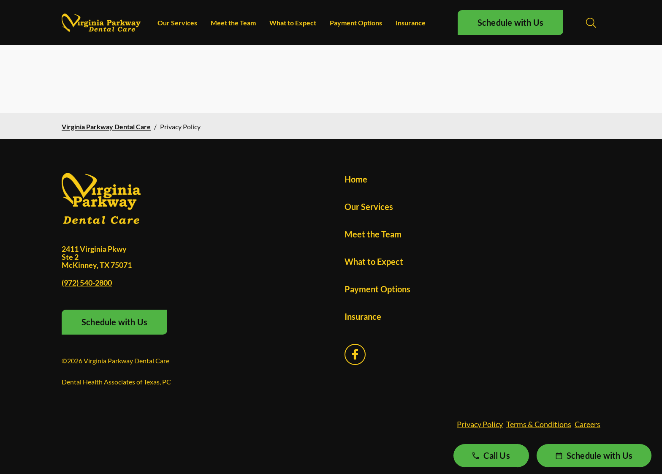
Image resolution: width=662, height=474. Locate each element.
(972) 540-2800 (87, 282)
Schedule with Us (510, 22)
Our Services (177, 23)
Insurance (411, 23)
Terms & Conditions (538, 424)
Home (356, 179)
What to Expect (292, 23)
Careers (587, 424)
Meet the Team (233, 23)
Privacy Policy (480, 424)
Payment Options (356, 23)
